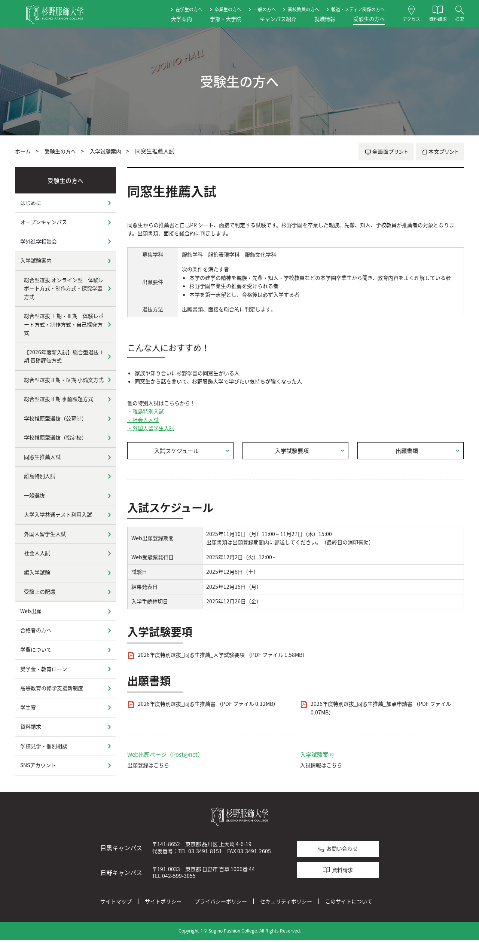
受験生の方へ (369, 19)
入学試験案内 (105, 151)
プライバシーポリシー (221, 904)
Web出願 (31, 611)
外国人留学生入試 (45, 534)
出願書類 (407, 452)
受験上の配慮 (39, 592)
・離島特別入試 (145, 411)
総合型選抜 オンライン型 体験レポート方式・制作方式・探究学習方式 (64, 288)
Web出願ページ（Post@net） (165, 757)
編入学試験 (37, 572)
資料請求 (30, 727)
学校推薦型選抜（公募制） (55, 418)
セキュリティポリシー (286, 904)
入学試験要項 (292, 452)
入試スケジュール (177, 452)
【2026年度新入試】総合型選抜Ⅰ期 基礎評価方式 (64, 356)
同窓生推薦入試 (42, 457)
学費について (36, 649)
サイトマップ (116, 904)
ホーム (23, 151)
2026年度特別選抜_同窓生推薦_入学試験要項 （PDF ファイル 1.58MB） (223, 658)
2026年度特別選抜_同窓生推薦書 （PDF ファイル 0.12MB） (208, 707)
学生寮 (28, 707)
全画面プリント (386, 151)
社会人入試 (37, 553)
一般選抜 (34, 495)
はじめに (30, 203)
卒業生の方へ (227, 9)
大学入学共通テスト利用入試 (58, 514)
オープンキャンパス (43, 222)
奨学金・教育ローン (43, 669)
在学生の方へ (189, 9)
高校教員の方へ (303, 9)
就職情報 (324, 19)
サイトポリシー (163, 904)
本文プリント (440, 151)
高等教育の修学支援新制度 (51, 688)
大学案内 (181, 19)
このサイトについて (348, 904)
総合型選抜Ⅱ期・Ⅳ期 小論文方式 (64, 380)
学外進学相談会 (38, 241)
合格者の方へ (36, 630)
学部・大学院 (225, 19)
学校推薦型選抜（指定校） (55, 437)
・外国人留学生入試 (150, 428)
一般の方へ (264, 9)
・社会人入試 (143, 420)
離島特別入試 (39, 476)
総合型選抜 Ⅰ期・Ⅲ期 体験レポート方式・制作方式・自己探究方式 (64, 324)
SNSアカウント (38, 765)
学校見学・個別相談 (43, 746)
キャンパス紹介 (278, 19)
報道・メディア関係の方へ (358, 9)
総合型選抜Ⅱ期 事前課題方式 (58, 399)
